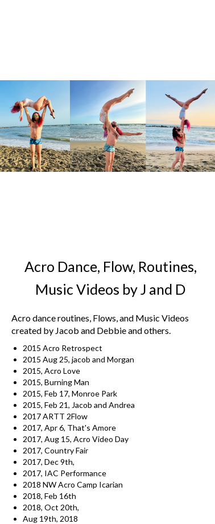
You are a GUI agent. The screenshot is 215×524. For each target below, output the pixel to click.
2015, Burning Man (56, 382)
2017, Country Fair (55, 450)
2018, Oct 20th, (51, 507)
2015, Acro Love (51, 371)
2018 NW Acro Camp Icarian (73, 484)
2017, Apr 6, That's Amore (69, 427)
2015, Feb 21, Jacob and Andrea (79, 405)
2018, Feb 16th (49, 496)
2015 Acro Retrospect (62, 348)
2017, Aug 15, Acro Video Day (76, 439)
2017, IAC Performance (64, 473)
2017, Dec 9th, (49, 462)
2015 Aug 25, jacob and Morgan (80, 359)
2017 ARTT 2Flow (55, 416)
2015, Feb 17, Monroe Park (70, 393)
